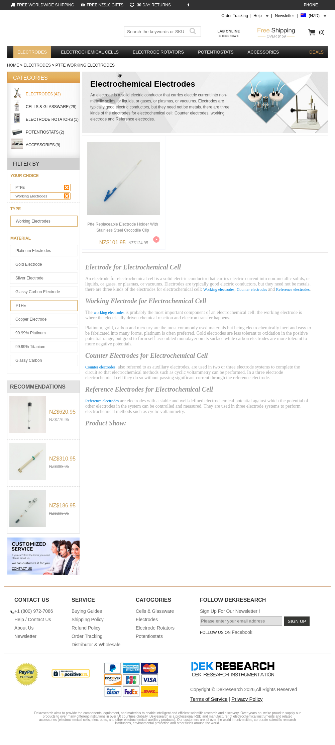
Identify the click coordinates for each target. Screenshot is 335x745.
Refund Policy (86, 628)
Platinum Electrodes (33, 250)
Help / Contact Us (32, 619)
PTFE (42, 187)
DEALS (316, 52)
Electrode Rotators (158, 52)
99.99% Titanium (30, 346)
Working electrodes (218, 289)
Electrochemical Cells (90, 52)
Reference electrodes (293, 289)
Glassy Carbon (28, 360)
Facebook (242, 632)
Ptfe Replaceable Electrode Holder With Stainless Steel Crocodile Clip (122, 227)
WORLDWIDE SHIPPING (42, 5)
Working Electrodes (42, 195)
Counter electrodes (252, 289)
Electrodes (32, 52)
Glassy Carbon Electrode (37, 291)
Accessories (263, 52)
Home (13, 65)
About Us (24, 628)
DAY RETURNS (150, 5)
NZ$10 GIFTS (102, 5)
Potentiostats (215, 52)
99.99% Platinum (30, 333)
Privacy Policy (246, 699)
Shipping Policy (88, 619)
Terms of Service (209, 699)
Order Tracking (234, 15)
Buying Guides (87, 611)
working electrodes (109, 312)
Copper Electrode (30, 319)
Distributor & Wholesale (96, 644)
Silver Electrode (29, 278)
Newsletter (284, 15)
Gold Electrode (28, 264)
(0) (322, 32)
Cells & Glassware (155, 611)
